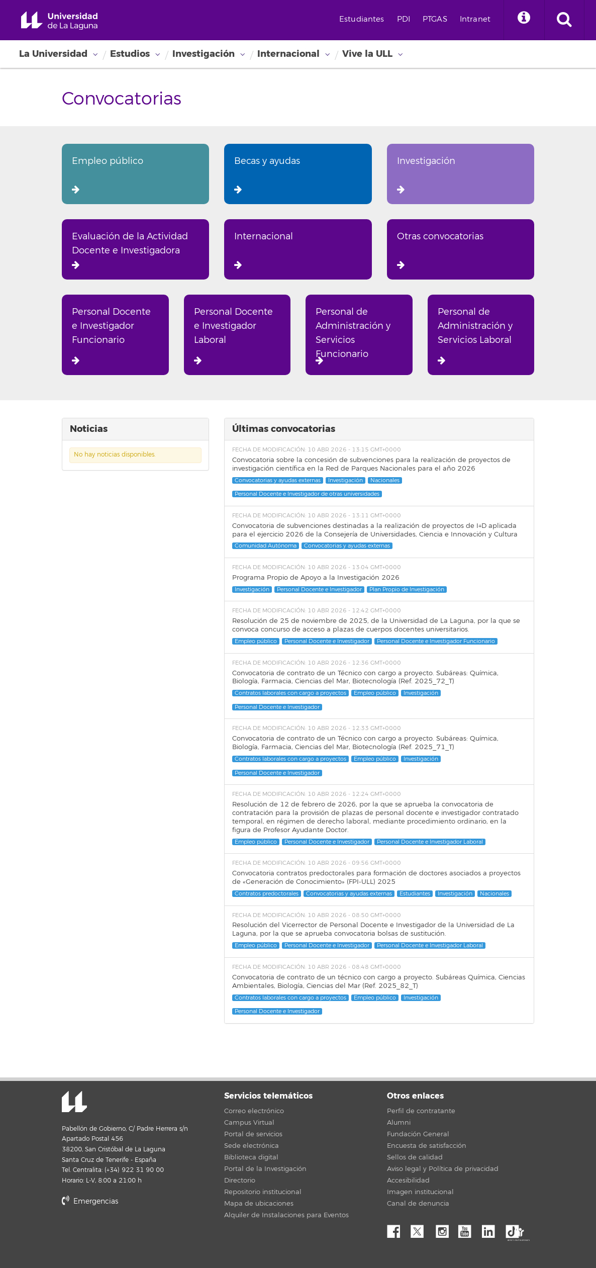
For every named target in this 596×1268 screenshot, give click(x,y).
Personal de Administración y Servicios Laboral (475, 335)
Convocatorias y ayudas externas (278, 480)
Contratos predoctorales (267, 893)
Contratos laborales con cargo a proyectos (290, 693)
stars (137, 1235)
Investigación (203, 54)
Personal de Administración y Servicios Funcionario (353, 335)
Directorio (239, 1180)
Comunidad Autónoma (265, 545)
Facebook (397, 1228)
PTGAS (435, 19)
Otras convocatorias (440, 250)
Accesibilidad (408, 1180)
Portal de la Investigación (265, 1169)
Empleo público (107, 174)
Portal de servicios (253, 1134)
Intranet (475, 19)
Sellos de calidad (415, 1157)
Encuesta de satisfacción (426, 1146)
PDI (403, 19)
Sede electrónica (251, 1146)
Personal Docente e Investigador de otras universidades (307, 494)
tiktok (515, 1228)
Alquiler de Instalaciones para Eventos (286, 1215)
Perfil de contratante (421, 1111)
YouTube (468, 1228)
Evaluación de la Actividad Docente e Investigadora (130, 250)
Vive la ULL (367, 54)
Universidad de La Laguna (59, 21)
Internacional (288, 54)
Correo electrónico (254, 1111)
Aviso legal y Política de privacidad (443, 1169)
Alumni (399, 1123)
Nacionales (385, 480)
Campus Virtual (249, 1123)
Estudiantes (361, 19)
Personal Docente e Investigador (319, 589)
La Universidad (53, 54)
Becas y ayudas (267, 174)
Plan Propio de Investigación (406, 589)
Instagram (444, 1228)
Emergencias (90, 1201)
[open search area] (564, 20)
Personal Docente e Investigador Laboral (233, 335)
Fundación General (418, 1134)
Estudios (130, 54)
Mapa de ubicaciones (258, 1204)
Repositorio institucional (263, 1192)
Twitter (421, 1228)
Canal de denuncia (418, 1204)
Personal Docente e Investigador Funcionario (111, 335)
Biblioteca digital (251, 1157)
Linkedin (492, 1228)
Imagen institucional (420, 1192)
